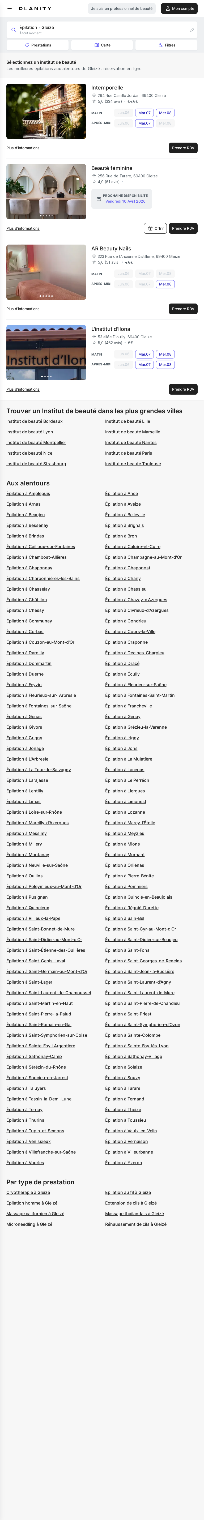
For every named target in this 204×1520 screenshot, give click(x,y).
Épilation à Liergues (125, 790)
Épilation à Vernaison (126, 1141)
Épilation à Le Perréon (127, 780)
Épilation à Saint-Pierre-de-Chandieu (142, 1003)
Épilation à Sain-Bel (124, 918)
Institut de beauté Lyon (29, 431)
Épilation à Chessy (25, 610)
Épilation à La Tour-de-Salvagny (38, 769)
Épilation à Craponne (126, 642)
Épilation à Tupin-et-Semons (35, 1130)
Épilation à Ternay (24, 1109)
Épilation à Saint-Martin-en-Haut (39, 1003)
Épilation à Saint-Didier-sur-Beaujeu (141, 939)
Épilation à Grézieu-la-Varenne (136, 727)
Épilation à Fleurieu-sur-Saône (136, 684)
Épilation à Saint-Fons (127, 950)
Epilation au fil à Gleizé (128, 1192)
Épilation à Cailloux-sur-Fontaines (40, 546)
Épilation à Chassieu (126, 589)
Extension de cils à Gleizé (131, 1203)
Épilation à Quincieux (27, 907)
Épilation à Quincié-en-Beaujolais (138, 897)
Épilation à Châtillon (26, 599)
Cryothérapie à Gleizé (28, 1192)
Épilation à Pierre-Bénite (129, 875)
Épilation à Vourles (25, 1162)
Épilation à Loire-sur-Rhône (34, 812)
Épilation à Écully (122, 674)
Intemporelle (107, 87)
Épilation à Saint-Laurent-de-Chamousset (48, 992)
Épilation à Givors (24, 727)
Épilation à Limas (23, 801)
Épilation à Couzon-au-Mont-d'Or (40, 642)
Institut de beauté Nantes (131, 442)
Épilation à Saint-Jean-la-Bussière (139, 971)
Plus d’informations (23, 148)
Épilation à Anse (121, 493)
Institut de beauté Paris (128, 453)
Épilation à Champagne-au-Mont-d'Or (143, 557)
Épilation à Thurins (25, 1120)
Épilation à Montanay (27, 854)
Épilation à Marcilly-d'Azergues (37, 822)
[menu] (9, 8)
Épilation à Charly (123, 578)
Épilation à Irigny (122, 737)
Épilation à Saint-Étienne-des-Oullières (45, 950)
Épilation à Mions (122, 844)
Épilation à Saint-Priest (128, 1014)
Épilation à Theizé (123, 1109)
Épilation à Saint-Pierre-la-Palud (38, 1014)
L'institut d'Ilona (110, 329)
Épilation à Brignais (124, 525)
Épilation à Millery (24, 844)
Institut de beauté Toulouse (133, 463)
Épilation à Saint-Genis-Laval (35, 960)
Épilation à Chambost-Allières (36, 557)
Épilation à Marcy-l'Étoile (130, 822)
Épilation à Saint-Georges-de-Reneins (143, 960)
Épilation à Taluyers (26, 1088)
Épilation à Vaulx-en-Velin (131, 1130)
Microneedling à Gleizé (29, 1224)
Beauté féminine (112, 168)
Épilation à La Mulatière (128, 759)
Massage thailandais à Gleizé (134, 1213)
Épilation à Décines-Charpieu (134, 652)
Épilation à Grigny (24, 737)
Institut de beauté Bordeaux (34, 421)
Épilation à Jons (121, 748)
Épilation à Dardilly (25, 652)
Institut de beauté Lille (127, 421)
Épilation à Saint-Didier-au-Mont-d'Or (44, 939)
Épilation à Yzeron (123, 1162)
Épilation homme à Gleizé (31, 1203)
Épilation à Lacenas (124, 769)
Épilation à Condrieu (125, 621)
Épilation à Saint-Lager (29, 982)
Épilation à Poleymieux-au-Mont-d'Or (44, 886)
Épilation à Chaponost (127, 567)
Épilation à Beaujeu (25, 514)
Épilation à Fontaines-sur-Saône (38, 705)
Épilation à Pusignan (27, 897)
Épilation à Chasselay (28, 589)
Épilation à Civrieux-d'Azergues (137, 610)
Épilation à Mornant (125, 854)
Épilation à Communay (29, 621)
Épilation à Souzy (122, 1077)
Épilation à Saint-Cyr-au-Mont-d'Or (140, 929)
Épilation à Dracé (122, 663)
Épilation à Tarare (122, 1088)
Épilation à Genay (123, 716)
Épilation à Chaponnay (29, 567)
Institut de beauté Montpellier (36, 442)
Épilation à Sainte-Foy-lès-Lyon (137, 1045)
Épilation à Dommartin (29, 663)
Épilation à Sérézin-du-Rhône (36, 1067)
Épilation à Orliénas (124, 865)
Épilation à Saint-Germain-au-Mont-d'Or (46, 971)
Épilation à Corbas (25, 631)
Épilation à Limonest (125, 801)
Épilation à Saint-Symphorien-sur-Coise (46, 1035)
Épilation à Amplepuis (28, 493)
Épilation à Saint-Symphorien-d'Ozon (142, 1024)
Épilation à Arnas (23, 504)
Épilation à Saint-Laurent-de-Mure (140, 992)
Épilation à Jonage (25, 748)
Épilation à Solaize (123, 1067)
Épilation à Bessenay (27, 525)
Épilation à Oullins (24, 875)
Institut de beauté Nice (29, 453)
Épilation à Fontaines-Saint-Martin (140, 695)
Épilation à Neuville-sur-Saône (37, 865)
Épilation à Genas (24, 716)
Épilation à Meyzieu (124, 833)
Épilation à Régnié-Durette (132, 907)
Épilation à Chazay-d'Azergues (136, 599)
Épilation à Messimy (26, 833)
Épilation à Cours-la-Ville (130, 631)
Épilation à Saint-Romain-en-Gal (38, 1024)
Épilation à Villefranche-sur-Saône (41, 1152)
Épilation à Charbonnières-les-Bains (43, 578)
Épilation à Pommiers (126, 886)
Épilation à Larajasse (27, 780)
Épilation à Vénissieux (28, 1141)
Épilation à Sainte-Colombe (132, 1035)
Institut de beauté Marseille (132, 431)
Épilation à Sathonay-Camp (34, 1056)
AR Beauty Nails (111, 248)
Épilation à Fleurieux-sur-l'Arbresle (41, 695)
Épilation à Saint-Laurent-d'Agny (138, 982)
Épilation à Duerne (25, 674)
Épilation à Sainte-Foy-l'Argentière (40, 1045)
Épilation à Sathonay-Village (133, 1056)
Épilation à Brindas (25, 536)
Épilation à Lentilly (24, 790)
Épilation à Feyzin (24, 684)
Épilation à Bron (121, 536)
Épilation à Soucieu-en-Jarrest (37, 1077)
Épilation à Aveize (123, 504)
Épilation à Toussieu (125, 1120)
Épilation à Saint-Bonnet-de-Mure (40, 929)
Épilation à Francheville (128, 705)
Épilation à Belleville (125, 514)
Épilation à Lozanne (125, 812)
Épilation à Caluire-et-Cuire (132, 546)
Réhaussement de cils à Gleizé (136, 1224)
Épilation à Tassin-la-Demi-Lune (38, 1098)
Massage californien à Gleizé (35, 1213)
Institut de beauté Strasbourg (36, 463)
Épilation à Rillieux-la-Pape (33, 918)
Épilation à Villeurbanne (129, 1152)
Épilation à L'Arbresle (27, 759)
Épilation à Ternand (124, 1098)
